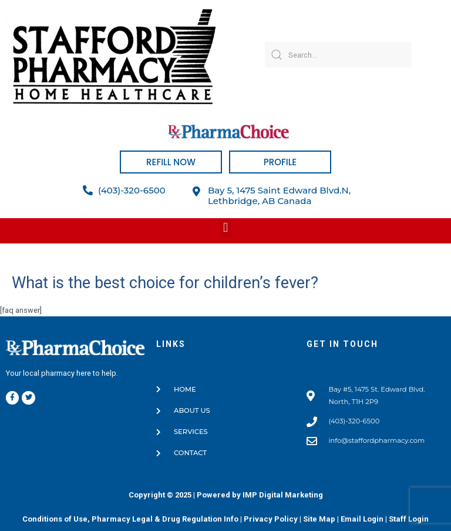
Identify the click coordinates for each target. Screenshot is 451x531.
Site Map (319, 519)
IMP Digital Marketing (283, 494)
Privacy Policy (271, 519)
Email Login (362, 519)
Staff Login (409, 519)
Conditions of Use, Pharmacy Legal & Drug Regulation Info (130, 519)
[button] (225, 228)
